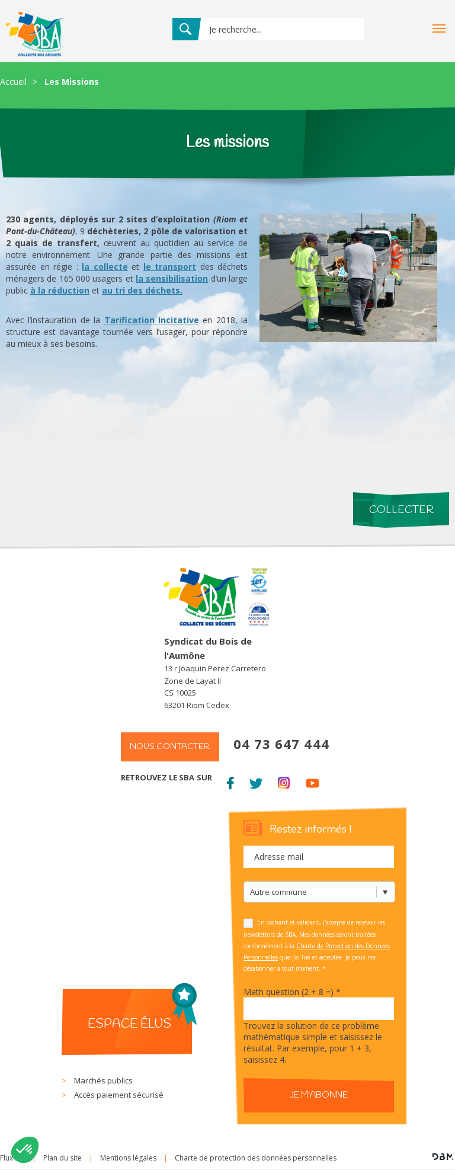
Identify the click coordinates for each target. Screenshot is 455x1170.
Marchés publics (103, 1080)
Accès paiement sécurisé (119, 1094)
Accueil (13, 81)
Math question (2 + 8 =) (292, 991)
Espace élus (129, 1024)
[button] (25, 1150)
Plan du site (62, 1158)
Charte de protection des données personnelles (256, 1158)
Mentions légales (128, 1158)
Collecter (401, 510)
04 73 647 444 (281, 744)
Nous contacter (170, 747)
